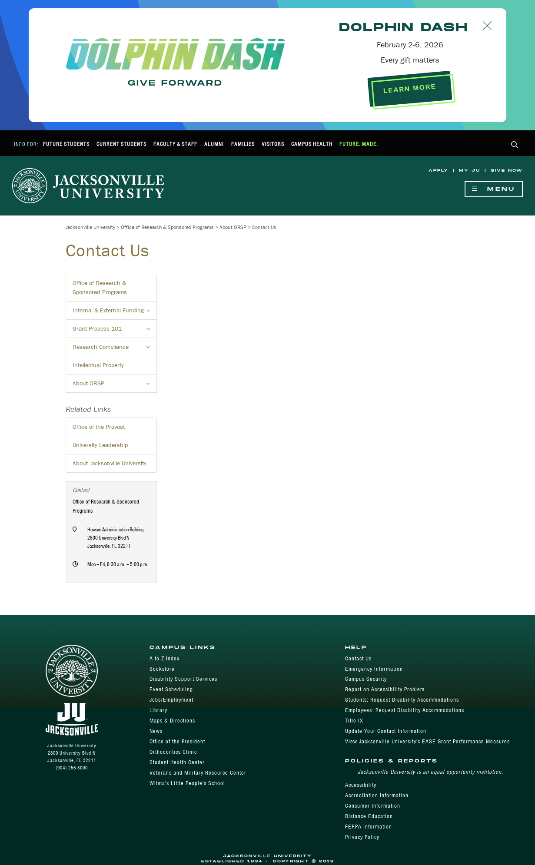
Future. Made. (358, 144)
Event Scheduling (171, 689)
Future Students (66, 144)
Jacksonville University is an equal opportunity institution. (430, 772)
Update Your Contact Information (385, 731)
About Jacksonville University (109, 463)
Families (243, 144)
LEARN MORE (410, 88)
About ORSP (232, 227)
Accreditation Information (377, 795)
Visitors (273, 144)
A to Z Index (164, 658)
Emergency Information (374, 669)
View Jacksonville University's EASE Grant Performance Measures (427, 741)
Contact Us (358, 658)
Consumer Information (372, 805)
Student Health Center (177, 762)
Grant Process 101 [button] (115, 331)
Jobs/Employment (171, 699)
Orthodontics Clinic (173, 752)
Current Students (121, 144)
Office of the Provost (99, 427)
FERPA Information (368, 826)
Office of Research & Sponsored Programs (167, 227)
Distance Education (369, 816)
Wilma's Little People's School (187, 783)
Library (158, 710)
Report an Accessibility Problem (385, 689)
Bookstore (162, 669)
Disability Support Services (183, 679)
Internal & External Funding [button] (115, 313)
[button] (514, 145)
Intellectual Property (98, 365)
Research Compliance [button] (115, 349)
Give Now (507, 170)
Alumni (214, 144)
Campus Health (311, 144)
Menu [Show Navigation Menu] (493, 189)
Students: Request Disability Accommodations (402, 699)
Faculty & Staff (175, 144)
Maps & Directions (172, 720)
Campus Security (366, 679)
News (156, 731)
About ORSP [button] (115, 386)
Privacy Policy (362, 837)
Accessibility (360, 785)
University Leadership (100, 445)
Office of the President (177, 741)
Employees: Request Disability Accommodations (404, 710)
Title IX (354, 720)
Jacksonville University (90, 227)
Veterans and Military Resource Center (198, 772)
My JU (469, 170)
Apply (439, 170)
